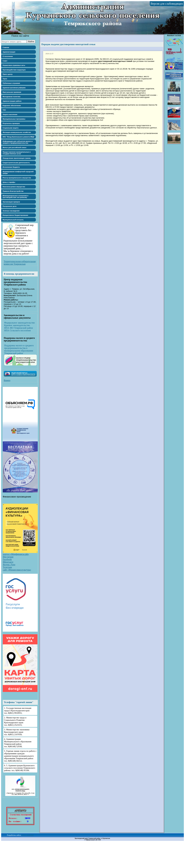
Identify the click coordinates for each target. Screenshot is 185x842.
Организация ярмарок (11, 202)
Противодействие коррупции (14, 70)
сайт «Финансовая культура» (17, 570)
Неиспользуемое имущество (14, 187)
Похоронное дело (9, 206)
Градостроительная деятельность (16, 162)
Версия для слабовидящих (167, 3)
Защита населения (10, 114)
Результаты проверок (11, 123)
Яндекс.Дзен (9, 564)
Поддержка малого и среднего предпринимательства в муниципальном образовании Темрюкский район (19, 349)
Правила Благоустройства (13, 191)
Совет (5, 61)
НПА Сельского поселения (17, 330)
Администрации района (12, 101)
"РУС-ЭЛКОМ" (28, 835)
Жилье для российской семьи (14, 147)
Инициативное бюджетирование (15, 215)
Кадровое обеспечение (12, 105)
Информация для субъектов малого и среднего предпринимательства (18, 142)
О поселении (8, 56)
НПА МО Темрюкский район (18, 328)
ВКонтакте (8, 562)
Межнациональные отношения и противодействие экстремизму (15, 196)
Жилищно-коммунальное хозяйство (17, 132)
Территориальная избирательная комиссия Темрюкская (20, 262)
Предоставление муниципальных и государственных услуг (17, 153)
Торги (5, 79)
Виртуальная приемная (12, 92)
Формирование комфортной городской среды (18, 172)
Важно (7, 380)
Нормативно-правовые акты (14, 65)
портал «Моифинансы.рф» (16, 554)
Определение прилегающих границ (16, 158)
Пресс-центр (7, 74)
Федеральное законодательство (19, 322)
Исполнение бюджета (11, 167)
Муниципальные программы (14, 119)
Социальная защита (10, 128)
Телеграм (7, 567)
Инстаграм (8, 557)
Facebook (7, 559)
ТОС (4, 110)
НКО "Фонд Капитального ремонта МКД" (19, 137)
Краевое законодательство (17, 325)
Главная (6, 47)
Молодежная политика (11, 96)
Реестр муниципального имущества (17, 178)
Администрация (9, 52)
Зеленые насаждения (11, 211)
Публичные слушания (11, 83)
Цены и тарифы (9, 182)
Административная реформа (14, 88)
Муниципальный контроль (13, 220)
